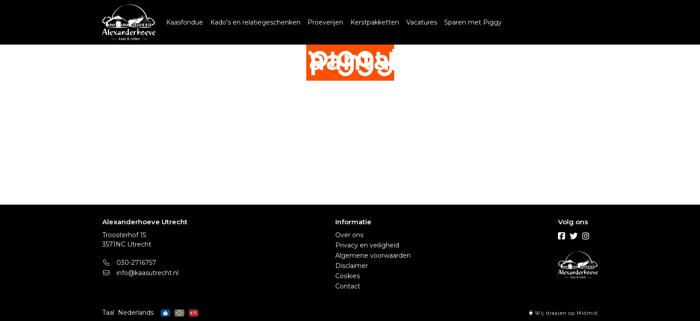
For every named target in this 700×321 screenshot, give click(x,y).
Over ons (349, 235)
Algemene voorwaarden (373, 255)
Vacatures (421, 22)
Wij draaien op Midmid (563, 313)
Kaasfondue (184, 22)
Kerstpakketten (374, 22)
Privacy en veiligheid (367, 245)
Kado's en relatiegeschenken (255, 22)
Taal (108, 313)
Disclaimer (351, 266)
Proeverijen (325, 22)
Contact (347, 286)
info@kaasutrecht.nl (140, 273)
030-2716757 (129, 263)
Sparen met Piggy (473, 22)
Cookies (347, 276)
